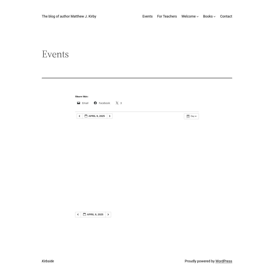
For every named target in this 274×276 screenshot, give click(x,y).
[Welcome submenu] (198, 16)
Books (208, 16)
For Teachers (167, 16)
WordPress (224, 261)
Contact (226, 16)
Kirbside (48, 261)
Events (148, 16)
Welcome (189, 16)
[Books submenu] (214, 16)
